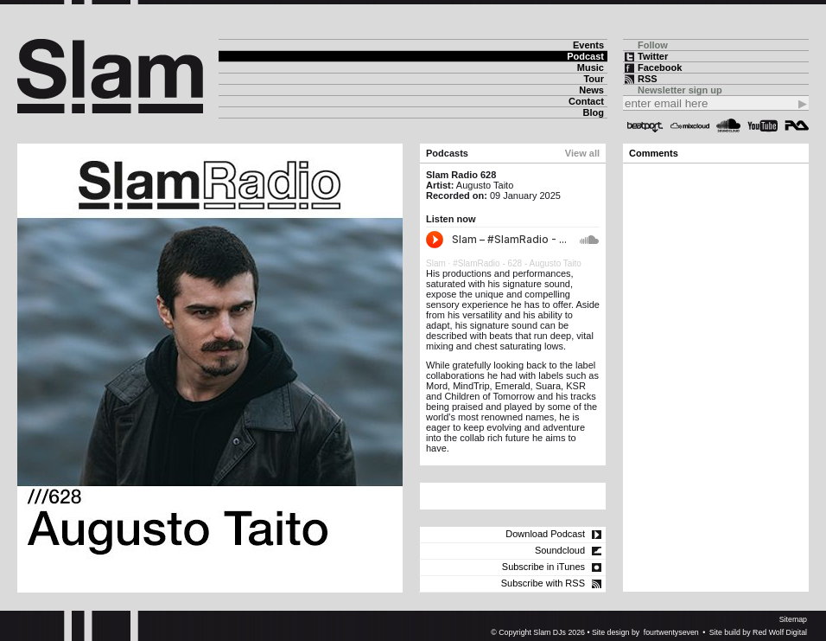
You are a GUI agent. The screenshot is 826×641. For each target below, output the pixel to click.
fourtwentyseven (671, 632)
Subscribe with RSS (543, 583)
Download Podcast (545, 534)
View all (582, 153)
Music (590, 67)
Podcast (585, 56)
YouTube (762, 125)
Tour (593, 79)
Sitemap (793, 619)
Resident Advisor (797, 125)
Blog (593, 112)
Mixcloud (689, 125)
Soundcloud (728, 125)
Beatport (645, 125)
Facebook (660, 67)
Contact (586, 101)
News (591, 90)
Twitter (653, 56)
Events (588, 45)
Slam (436, 263)
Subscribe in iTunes (543, 566)
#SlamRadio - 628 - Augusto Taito (517, 263)
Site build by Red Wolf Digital (758, 632)
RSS (648, 79)
